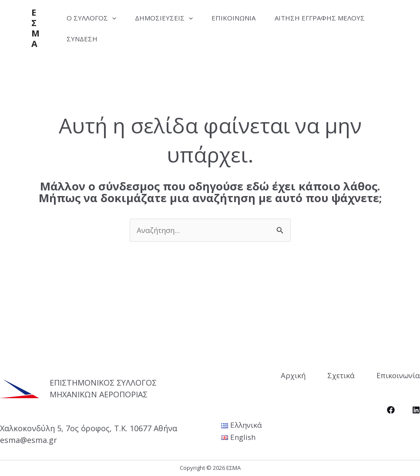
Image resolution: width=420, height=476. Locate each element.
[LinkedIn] (416, 410)
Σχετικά (341, 375)
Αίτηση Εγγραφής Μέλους (113, 38)
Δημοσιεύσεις (168, 17)
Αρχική (293, 375)
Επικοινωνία (241, 17)
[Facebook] (391, 410)
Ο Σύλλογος (93, 17)
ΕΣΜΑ (35, 28)
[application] (113, 17)
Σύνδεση (195, 38)
